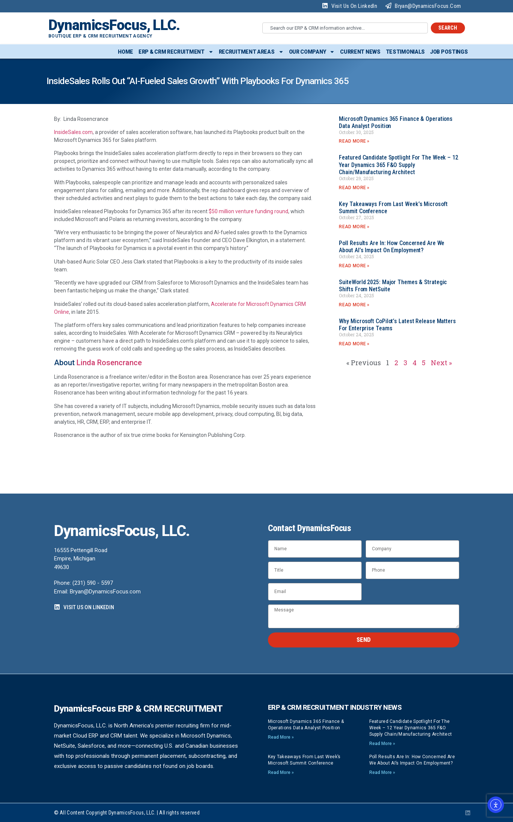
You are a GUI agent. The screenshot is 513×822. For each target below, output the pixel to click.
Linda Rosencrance (109, 362)
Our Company (312, 51)
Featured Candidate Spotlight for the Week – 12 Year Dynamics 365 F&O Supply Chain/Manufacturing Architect (398, 164)
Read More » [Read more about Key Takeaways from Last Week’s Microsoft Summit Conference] (354, 226)
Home (125, 52)
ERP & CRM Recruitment (176, 51)
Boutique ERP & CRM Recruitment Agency (100, 36)
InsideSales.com (73, 132)
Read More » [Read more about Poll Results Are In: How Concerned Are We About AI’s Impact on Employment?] (354, 265)
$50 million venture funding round (248, 211)
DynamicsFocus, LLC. (114, 25)
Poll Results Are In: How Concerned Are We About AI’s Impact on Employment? (391, 246)
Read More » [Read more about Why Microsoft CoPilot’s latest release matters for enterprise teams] (354, 343)
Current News (360, 52)
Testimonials (405, 52)
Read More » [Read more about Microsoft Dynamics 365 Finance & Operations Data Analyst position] (354, 141)
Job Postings (449, 52)
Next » (441, 362)
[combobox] (345, 28)
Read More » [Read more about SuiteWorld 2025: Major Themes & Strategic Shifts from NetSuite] (354, 304)
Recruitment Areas (251, 51)
